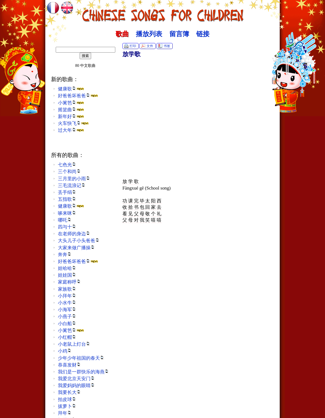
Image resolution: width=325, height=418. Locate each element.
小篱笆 (71, 102)
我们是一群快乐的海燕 (83, 371)
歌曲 (122, 34)
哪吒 (65, 220)
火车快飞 (73, 123)
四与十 (67, 227)
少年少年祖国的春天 (81, 358)
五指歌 (67, 199)
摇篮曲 (71, 109)
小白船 (67, 323)
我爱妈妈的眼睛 (76, 385)
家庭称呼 (69, 282)
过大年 (71, 130)
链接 (202, 34)
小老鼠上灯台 (74, 344)
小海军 (67, 309)
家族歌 (67, 289)
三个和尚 (69, 171)
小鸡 (65, 351)
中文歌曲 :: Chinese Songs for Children (163, 12)
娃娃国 (67, 275)
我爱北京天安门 (76, 378)
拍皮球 (67, 399)
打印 (133, 46)
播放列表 (149, 34)
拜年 (65, 413)
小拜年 (67, 296)
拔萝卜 (67, 406)
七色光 (67, 164)
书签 (167, 46)
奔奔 (65, 254)
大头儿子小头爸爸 (79, 240)
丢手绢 (67, 192)
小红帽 (67, 337)
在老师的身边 (74, 233)
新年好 (71, 116)
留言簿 (179, 34)
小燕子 (67, 316)
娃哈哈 (67, 268)
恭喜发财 (69, 365)
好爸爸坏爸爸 (78, 95)
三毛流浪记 (72, 185)
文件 (150, 46)
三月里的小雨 (74, 178)
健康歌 (71, 88)
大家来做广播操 (76, 247)
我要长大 (69, 392)
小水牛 (67, 302)
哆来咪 (67, 213)
